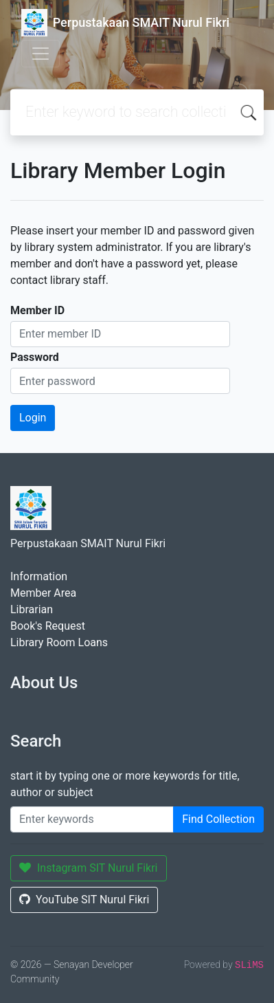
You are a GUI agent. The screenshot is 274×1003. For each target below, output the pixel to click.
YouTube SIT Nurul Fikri (84, 899)
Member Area (43, 592)
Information (38, 576)
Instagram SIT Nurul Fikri (88, 867)
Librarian (31, 609)
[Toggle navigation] (40, 53)
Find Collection (218, 819)
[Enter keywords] (92, 819)
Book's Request (47, 625)
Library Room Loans (59, 642)
